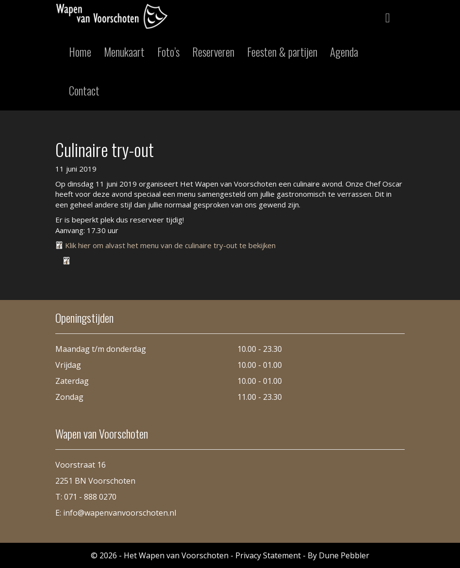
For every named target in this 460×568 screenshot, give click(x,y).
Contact (84, 90)
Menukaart (124, 52)
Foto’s (168, 52)
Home (80, 52)
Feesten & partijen (282, 52)
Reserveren (213, 52)
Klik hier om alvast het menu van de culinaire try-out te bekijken (170, 245)
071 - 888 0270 (90, 496)
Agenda (344, 52)
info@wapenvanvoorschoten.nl (119, 512)
